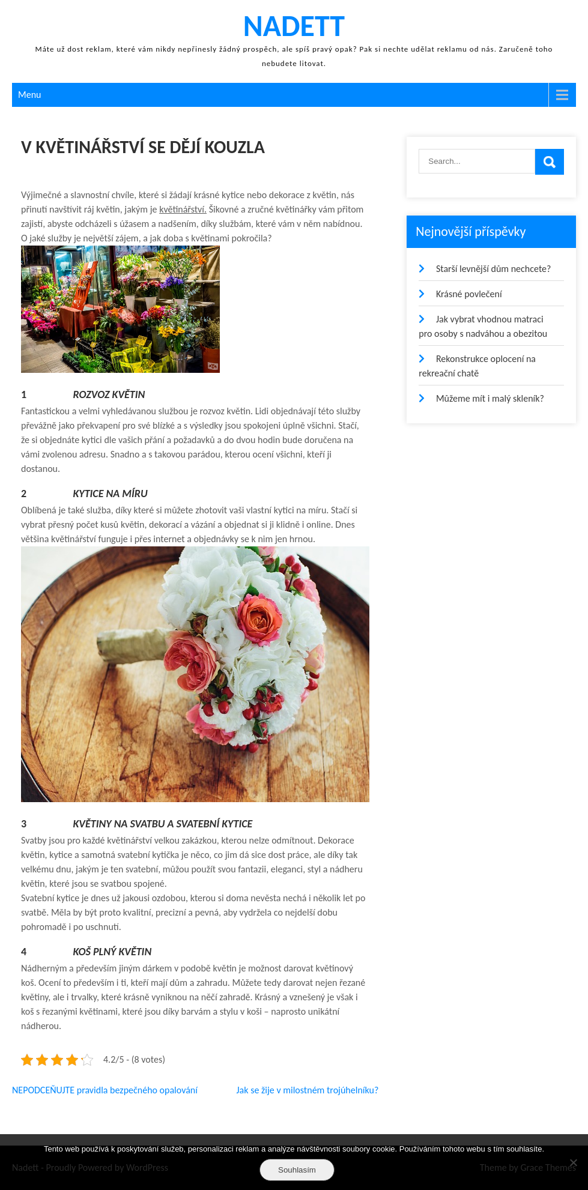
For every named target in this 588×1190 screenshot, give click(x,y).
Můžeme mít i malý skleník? (490, 398)
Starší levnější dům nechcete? (493, 268)
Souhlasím (297, 1169)
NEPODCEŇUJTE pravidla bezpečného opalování (105, 1090)
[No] (573, 1162)
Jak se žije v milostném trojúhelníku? (307, 1090)
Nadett (294, 25)
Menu (29, 94)
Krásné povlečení (469, 294)
